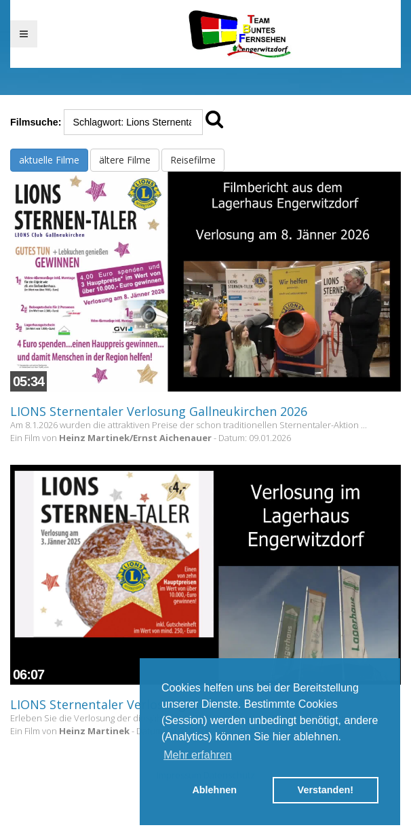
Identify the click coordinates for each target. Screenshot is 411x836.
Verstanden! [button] (325, 789)
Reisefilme (193, 159)
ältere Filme (125, 159)
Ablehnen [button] (214, 789)
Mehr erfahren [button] (197, 755)
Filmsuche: (35, 122)
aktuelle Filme (49, 159)
